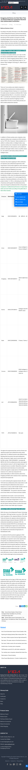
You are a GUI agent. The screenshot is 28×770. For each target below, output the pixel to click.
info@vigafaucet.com (20, 1)
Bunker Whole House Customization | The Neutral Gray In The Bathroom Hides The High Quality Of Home (14, 619)
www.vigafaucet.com (9, 744)
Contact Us (3, 698)
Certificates (3, 696)
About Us (2, 694)
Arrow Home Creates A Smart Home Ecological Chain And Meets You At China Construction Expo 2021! (12, 613)
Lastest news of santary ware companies (10, 646)
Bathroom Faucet (4, 714)
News (1, 701)
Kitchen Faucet (3, 716)
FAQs (1, 703)
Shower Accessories (5, 724)
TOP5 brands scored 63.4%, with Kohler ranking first (13, 649)
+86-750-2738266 (7, 1)
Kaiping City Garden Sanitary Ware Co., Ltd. (17, 756)
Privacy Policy (20, 761)
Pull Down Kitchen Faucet (6, 719)
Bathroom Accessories (5, 721)
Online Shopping (4, 726)
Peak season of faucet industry (8, 655)
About (1, 2)
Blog (14, 13)
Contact (5, 2)
